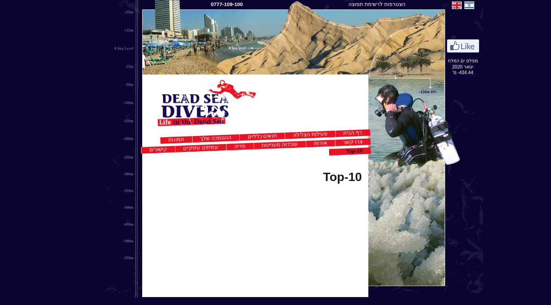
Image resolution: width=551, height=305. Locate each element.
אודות (302, 143)
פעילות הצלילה (292, 134)
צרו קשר (335, 142)
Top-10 (336, 151)
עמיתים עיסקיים (182, 147)
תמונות (158, 139)
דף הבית (334, 133)
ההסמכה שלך (197, 138)
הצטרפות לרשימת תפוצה (358, 4)
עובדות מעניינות (262, 144)
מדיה (222, 146)
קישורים (140, 149)
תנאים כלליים (244, 136)
